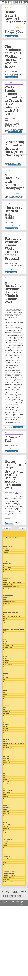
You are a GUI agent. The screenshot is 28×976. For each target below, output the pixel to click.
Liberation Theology (8, 702)
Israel (4, 679)
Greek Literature (7, 664)
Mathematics (6, 711)
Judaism (5, 688)
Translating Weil (7, 849)
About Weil (6, 539)
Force (6, 32)
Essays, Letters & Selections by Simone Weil (13, 630)
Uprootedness (6, 854)
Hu (4, 668)
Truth (4, 851)
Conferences (6, 597)
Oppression (6, 749)
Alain (4, 544)
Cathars (5, 580)
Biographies (16, 123)
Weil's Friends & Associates (10, 881)
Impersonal (6, 675)
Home (3, 891)
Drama (5, 614)
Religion (5, 800)
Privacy (17, 901)
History (7, 129)
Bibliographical (7, 567)
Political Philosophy (8, 783)
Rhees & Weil (6, 813)
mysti (4, 722)
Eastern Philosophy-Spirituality (11, 126)
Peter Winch (6, 762)
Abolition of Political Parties (11, 537)
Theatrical (7, 35)
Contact (13, 901)
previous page (7, 528)
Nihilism (5, 730)
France (5, 641)
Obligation (6, 739)
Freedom (5, 643)
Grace (16, 196)
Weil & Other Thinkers (17, 35)
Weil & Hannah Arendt (9, 871)
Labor (4, 692)
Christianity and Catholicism (11, 586)
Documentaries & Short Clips (12, 31)
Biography (6, 573)
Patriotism (20, 129)
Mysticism (6, 724)
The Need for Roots (17, 130)
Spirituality (6, 830)
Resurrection (6, 807)
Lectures (5, 698)
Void (4, 860)
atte (4, 554)
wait (4, 862)
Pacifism (7, 270)
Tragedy (5, 845)
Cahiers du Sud (9, 448)
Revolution (6, 811)
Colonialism (16, 124)
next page (22, 528)
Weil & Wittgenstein (8, 877)
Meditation (6, 713)
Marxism (5, 709)
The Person (6, 841)
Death (4, 607)
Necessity (7, 75)
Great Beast (17, 128)
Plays (21, 32)
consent (5, 599)
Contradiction (8, 125)
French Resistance (8, 645)
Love (4, 707)
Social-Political (7, 826)
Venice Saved (6, 856)
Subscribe (23, 891)
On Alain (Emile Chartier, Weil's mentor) (14, 743)
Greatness (5, 662)
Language (11, 32)
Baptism (5, 558)
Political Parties (7, 781)
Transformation (7, 847)
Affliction (6, 541)
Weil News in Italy (8, 879)
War (6, 131)
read (17, 26)
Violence (5, 858)
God (4, 651)
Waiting (5, 864)
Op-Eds (17, 32)
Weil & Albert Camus (8, 869)
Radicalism (6, 794)
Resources (20, 448)
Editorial (20, 225)
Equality (5, 624)
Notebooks (6, 732)
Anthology (6, 550)
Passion (5, 754)
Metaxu (5, 715)
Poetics (5, 775)
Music (4, 720)
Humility (5, 673)
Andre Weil (6, 548)
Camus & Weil (8, 124)
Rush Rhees (6, 820)
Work (10, 427)
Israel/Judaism (7, 681)
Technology (6, 834)
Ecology (5, 618)
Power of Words (18, 227)
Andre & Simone (7, 546)
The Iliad (19, 75)
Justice (5, 690)
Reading (5, 796)
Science (5, 822)
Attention (7, 196)
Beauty (6, 30)
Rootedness (8, 130)
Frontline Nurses (13, 269)
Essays (5, 627)
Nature (5, 726)
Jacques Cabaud (7, 683)
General (5, 649)
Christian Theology (14, 30)
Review (11, 33)
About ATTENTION (8, 892)
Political (5, 779)
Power (5, 788)
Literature (6, 705)
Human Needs (7, 671)
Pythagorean (6, 792)
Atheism (5, 552)
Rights (5, 815)
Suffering (17, 33)
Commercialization (8, 595)
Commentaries (7, 593)
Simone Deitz (6, 824)
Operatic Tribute (7, 747)
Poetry (6, 33)
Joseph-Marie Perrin (8, 685)
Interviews (13, 129)
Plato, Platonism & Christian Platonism (13, 768)
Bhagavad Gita (7, 563)
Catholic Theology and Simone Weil (12, 582)
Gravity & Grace (18, 74)
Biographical (8, 123)
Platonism (6, 771)
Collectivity (14, 225)
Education (5, 622)
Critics (5, 605)
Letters (5, 700)
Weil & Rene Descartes (9, 875)
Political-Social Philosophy (10, 785)
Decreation (6, 610)
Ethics (5, 634)
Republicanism (7, 803)
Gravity (11, 74)
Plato (4, 766)
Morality (5, 717)
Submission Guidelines (15, 892)
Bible (4, 565)
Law (4, 696)
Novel (4, 734)
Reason (5, 798)
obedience (6, 737)
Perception (6, 758)
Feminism (6, 636)
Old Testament (7, 741)
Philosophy (6, 764)
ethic (4, 632)
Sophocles (6, 828)
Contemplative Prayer (9, 601)
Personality (6, 760)
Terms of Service (22, 903)
